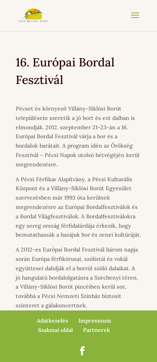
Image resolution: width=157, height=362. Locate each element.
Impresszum (94, 320)
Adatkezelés (52, 320)
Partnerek (96, 329)
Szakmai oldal (55, 329)
